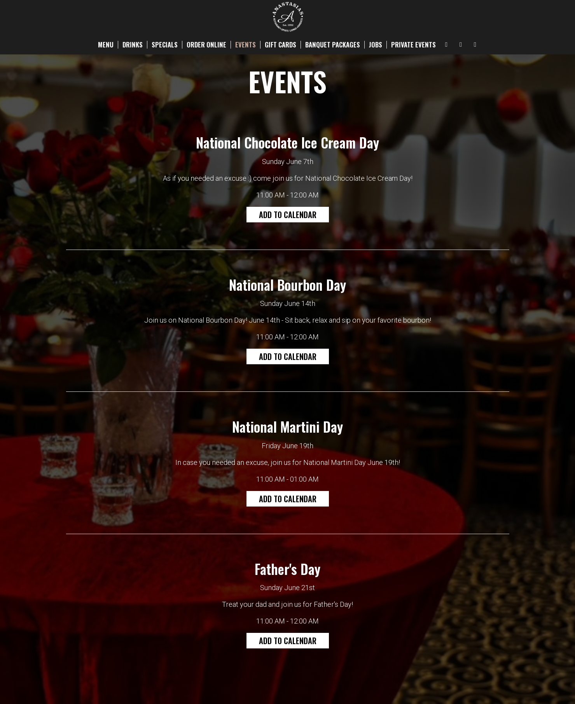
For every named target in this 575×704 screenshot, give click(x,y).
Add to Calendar (287, 214)
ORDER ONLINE (206, 45)
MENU (106, 45)
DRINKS (132, 45)
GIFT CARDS (280, 45)
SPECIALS (165, 45)
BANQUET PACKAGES (332, 45)
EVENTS (245, 45)
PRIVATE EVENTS (413, 45)
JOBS (375, 45)
